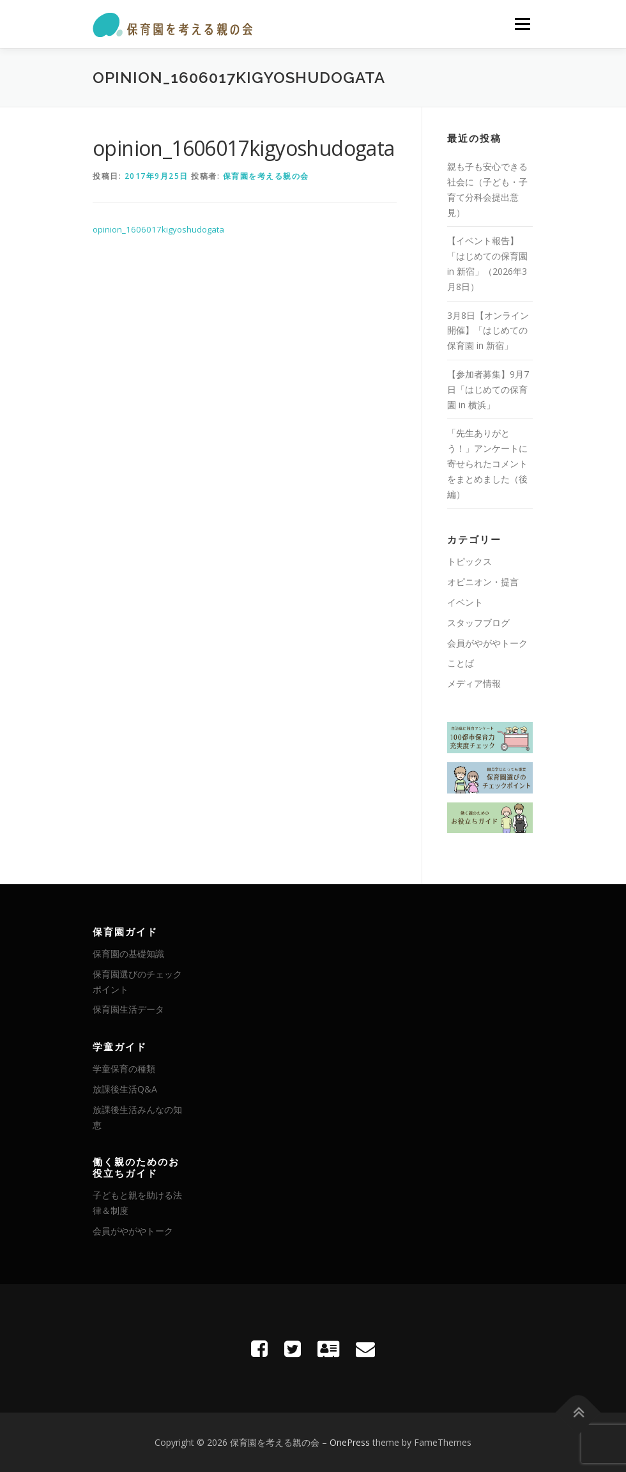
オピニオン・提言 (483, 582)
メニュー (522, 23)
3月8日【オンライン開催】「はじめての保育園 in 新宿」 (488, 330)
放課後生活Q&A (125, 1089)
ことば (460, 663)
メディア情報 (474, 683)
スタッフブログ (478, 623)
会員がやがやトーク (487, 643)
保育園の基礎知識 (128, 953)
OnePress (350, 1442)
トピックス (469, 561)
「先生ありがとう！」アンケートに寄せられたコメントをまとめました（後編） (487, 463)
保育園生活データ (128, 1009)
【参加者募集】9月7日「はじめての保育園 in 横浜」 (488, 389)
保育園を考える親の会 (266, 176)
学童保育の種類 (124, 1068)
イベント (465, 602)
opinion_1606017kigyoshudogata (158, 229)
